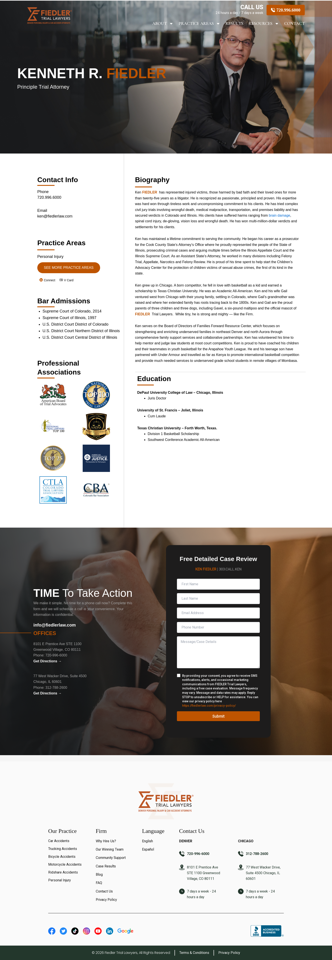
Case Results (106, 866)
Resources (264, 23)
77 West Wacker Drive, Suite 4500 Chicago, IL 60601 (263, 873)
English (147, 841)
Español (148, 849)
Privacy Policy (106, 900)
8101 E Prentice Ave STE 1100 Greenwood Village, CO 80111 (203, 873)
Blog (99, 874)
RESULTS (234, 23)
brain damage (279, 215)
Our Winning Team (109, 849)
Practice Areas (199, 23)
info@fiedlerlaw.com (54, 625)
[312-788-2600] (241, 854)
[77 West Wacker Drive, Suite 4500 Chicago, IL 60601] (241, 868)
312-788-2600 (56, 687)
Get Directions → (47, 661)
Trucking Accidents (62, 849)
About (162, 23)
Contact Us (104, 891)
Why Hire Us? (106, 841)
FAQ (99, 883)
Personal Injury (59, 880)
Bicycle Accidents (61, 857)
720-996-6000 (56, 655)
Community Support (111, 858)
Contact (294, 23)
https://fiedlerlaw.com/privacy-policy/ (209, 705)
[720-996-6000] (182, 854)
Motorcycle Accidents (65, 864)
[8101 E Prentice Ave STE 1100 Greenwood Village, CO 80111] (182, 868)
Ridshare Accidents (63, 872)
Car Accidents (58, 841)
